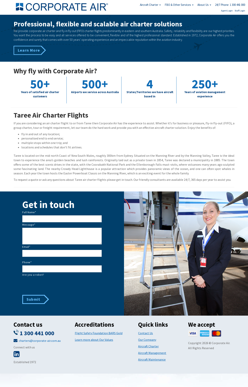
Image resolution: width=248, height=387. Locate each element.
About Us (204, 5)
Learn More (29, 50)
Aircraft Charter (150, 5)
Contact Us (145, 333)
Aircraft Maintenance (152, 359)
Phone (27, 262)
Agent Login (227, 10)
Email (26, 246)
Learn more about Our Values (94, 340)
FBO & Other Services (179, 5)
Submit (33, 299)
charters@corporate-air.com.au (40, 341)
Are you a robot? (33, 274)
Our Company (147, 340)
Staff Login (240, 10)
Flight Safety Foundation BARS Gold (98, 333)
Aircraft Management (152, 353)
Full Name (29, 212)
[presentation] (51, 285)
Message (28, 224)
